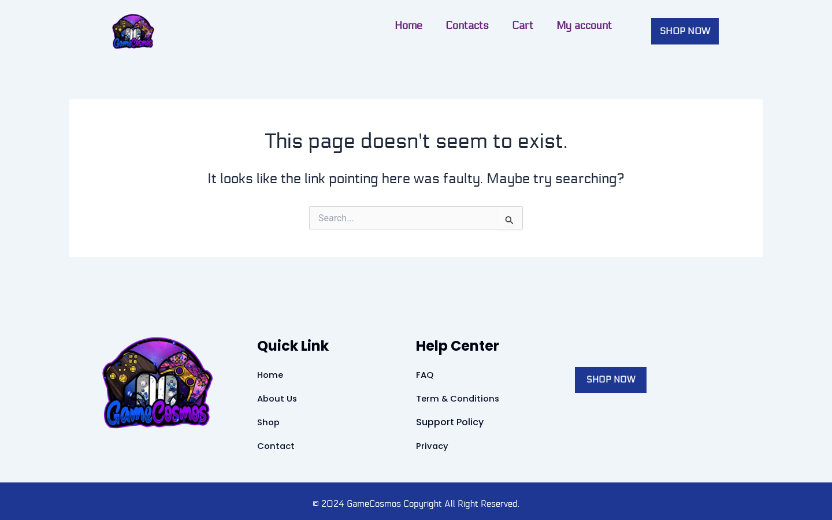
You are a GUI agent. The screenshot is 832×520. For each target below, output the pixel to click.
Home (210, 25)
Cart (324, 25)
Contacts (269, 25)
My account (386, 25)
